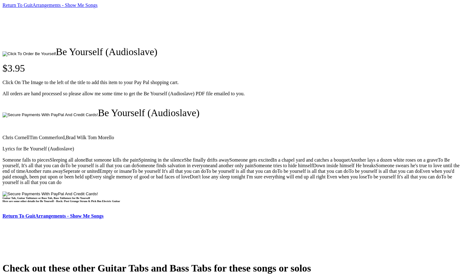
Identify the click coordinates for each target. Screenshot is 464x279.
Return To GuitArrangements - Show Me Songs (49, 5)
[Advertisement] (115, 27)
